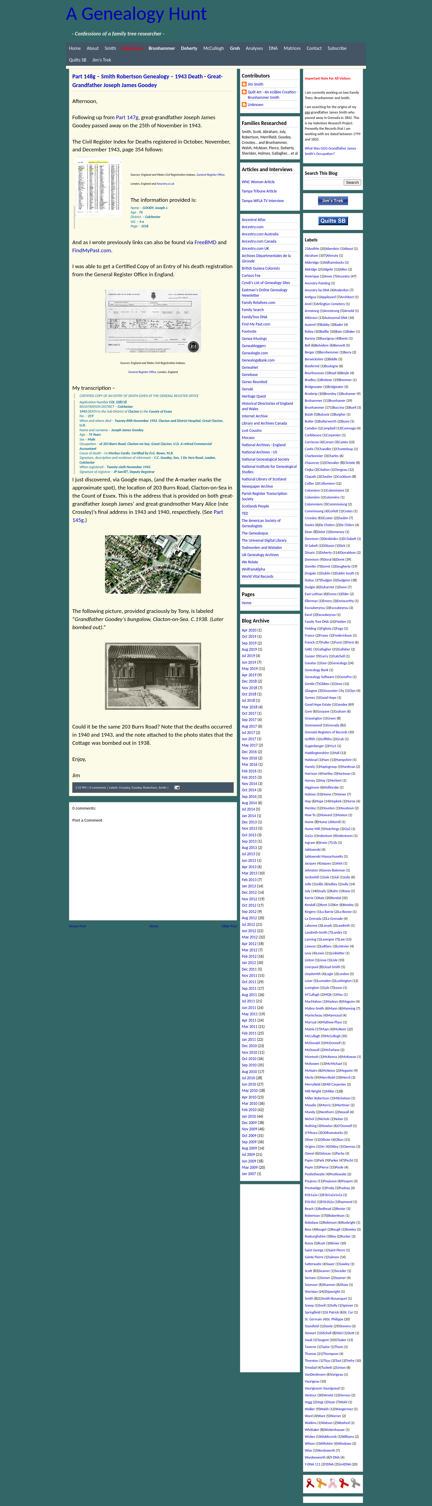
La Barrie (327, 912)
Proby (330, 1188)
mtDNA (345, 1464)
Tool (338, 1361)
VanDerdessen (315, 1374)
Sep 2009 (249, 1141)
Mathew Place (331, 1022)
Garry (324, 656)
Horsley (310, 808)
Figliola (326, 628)
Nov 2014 (249, 783)
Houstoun (347, 808)
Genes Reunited (254, 381)
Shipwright (332, 1291)
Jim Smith (255, 84)
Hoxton (342, 815)
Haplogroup (328, 767)
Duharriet (327, 587)
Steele (328, 1326)
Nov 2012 (249, 898)
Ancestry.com (252, 226)
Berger (309, 352)
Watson (326, 1423)
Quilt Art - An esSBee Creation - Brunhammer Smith (273, 94)
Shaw (344, 1285)
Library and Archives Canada (264, 423)
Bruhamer (348, 394)
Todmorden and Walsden (262, 547)
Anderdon (341, 290)
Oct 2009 (249, 1135)
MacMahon (313, 1001)
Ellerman (311, 601)
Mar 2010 (249, 1103)
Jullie (319, 884)
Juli (336, 877)
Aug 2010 (249, 1071)
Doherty (326, 552)
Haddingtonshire (317, 753)
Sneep (309, 1305)
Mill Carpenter (335, 1084)
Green (331, 718)
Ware (321, 1416)
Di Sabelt (311, 546)
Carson (329, 442)
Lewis (320, 953)
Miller (330, 1091)
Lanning (310, 939)
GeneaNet (250, 367)
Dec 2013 (249, 822)
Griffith (310, 739)
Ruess (309, 1243)
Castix (309, 449)
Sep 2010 (249, 1065)
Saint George (314, 1250)
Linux (323, 960)
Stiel (339, 1333)
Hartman (344, 773)
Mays (325, 1029)
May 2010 (250, 1090)
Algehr (328, 269)
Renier (341, 1209)
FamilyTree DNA (254, 317)
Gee (324, 663)
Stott (350, 1333)
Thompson (331, 1354)
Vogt (320, 1402)
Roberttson (336, 1216)
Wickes (310, 1437)
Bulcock (323, 414)
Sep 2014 (249, 796)
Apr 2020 (249, 630)
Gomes (310, 697)
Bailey (309, 331)
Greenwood (313, 725)
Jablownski (313, 849)
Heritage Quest (254, 396)
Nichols (324, 1119)
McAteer (340, 1029)
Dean (308, 532)
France (310, 635)
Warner (335, 1416)
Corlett (333, 511)
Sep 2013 (249, 841)
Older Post (229, 926)
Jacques (310, 863)
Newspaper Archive (257, 486)
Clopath (310, 476)
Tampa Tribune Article (259, 191)
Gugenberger (314, 746)
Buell (352, 407)
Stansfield (312, 1326)
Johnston (311, 870)
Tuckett (327, 1367)
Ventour (310, 1395)
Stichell (326, 1333)
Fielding (310, 628)
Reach (309, 1209)
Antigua (310, 297)
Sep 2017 (249, 719)
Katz (321, 898)
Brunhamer (337, 400)
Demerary (337, 532)
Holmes (310, 794)
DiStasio (328, 546)
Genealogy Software (319, 677)
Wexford (344, 1423)
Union (341, 1367)
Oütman (325, 1153)
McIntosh (312, 1057)
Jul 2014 (248, 809)
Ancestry (343, 276)
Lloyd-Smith (331, 967)
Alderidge (312, 262)
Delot (321, 532)
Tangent (323, 1340)
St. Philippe (335, 1319)
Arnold (349, 311)
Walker (310, 1409)
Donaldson (348, 552)
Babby (325, 325)
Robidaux (311, 1222)
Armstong (312, 311)
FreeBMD (205, 242)
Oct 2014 (249, 789)
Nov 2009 (249, 1129)
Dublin (326, 573)
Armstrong (332, 311)
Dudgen (326, 580)
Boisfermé (312, 366)
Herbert (336, 780)
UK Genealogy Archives (260, 554)
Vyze (331, 1402)
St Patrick (332, 1312)
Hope (319, 801)
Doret (340, 559)
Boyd (332, 373)
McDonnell (332, 1043)
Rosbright (349, 1222)
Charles (333, 456)
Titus (326, 1361)
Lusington (312, 988)
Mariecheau (313, 1015)
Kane (346, 891)
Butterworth (328, 421)
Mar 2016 (249, 764)
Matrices (292, 48)
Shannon (328, 1285)
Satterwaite (313, 1264)
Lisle (334, 960)
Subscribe (337, 48)
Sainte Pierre (314, 1257)
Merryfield (312, 1084)
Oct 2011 (249, 981)
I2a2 (347, 829)
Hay (322, 780)
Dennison (312, 539)
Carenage (349, 428)
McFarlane (332, 1050)
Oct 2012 (249, 905)
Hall (337, 753)
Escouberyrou (315, 608)
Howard (326, 815)
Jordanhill (312, 877)
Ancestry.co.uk (165, 184)
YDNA (329, 1464)
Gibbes (325, 684)
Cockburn (344, 476)
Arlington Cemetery (330, 304)
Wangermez (344, 1409)
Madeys (332, 1001)
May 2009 (250, 1167)
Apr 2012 (249, 943)
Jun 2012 (249, 930)
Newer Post (77, 926)
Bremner (345, 380)
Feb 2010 (249, 1109)
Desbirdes (330, 539)
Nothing (310, 1126)
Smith (110, 48)
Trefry (350, 1361)
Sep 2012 (249, 911)
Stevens (345, 1326)
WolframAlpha (253, 569)
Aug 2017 (249, 726)
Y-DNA (335, 1457)
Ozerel (309, 1153)
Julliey (332, 884)
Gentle (309, 684)
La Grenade (334, 919)
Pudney (344, 1188)
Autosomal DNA (335, 318)
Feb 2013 (249, 879)
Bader (338, 325)
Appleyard (328, 297)
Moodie (310, 1105)
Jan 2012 (249, 962)
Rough (336, 1229)
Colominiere (335, 490)
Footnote (249, 331)
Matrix (309, 1029)
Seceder (340, 1271)
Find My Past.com (256, 324)
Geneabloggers (254, 345)
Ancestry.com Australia (260, 234)
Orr (322, 1146)
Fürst (350, 642)
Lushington (344, 981)
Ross (308, 1229)
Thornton (311, 1361)
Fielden (340, 622)
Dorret (325, 566)
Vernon (345, 1395)
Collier (309, 483)
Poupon (347, 1181)
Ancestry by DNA (317, 290)
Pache (340, 1153)
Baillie (324, 331)
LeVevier (343, 946)
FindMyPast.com (91, 250)
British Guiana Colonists (261, 268)
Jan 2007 (249, 1173)
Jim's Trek (101, 60)
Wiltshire (326, 1443)
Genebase (250, 374)
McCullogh (213, 48)
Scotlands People (255, 506)
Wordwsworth (315, 1457)
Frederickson (342, 635)
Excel (308, 615)
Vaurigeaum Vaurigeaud (322, 1388)
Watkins (310, 1423)
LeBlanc (326, 946)
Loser (309, 981)
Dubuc (309, 580)
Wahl (343, 1402)
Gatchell (339, 656)
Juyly (322, 891)
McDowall (312, 1050)
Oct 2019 (249, 636)
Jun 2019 (249, 662)
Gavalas (310, 663)
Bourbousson (314, 373)
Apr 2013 (249, 866)
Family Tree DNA (317, 622)
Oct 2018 (249, 694)
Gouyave (323, 711)
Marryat (310, 1022)
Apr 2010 (249, 1097)
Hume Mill (312, 829)
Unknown (255, 104)
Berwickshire (314, 359)
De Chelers (327, 525)
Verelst (328, 1395)
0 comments (97, 787)
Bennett (339, 345)
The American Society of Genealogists (261, 523)
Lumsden (324, 981)
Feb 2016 (249, 771)
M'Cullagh (312, 994)
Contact (314, 48)
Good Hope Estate (318, 704)
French (310, 642)
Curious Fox (251, 275)
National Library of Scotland (264, 479)
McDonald (312, 1043)
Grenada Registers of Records (326, 732)
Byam (345, 421)
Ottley (334, 1146)
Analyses (254, 48)
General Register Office (211, 175)
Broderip (311, 394)
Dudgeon (343, 580)
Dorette (310, 566)
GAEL (308, 649)
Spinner (347, 1305)
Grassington (313, 718)
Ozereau (349, 1146)
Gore (308, 711)
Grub (340, 739)
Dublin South (344, 573)
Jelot (339, 863)
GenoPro (345, 677)
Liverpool (311, 967)
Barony (310, 338)
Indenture (325, 836)
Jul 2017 (248, 732)
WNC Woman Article (258, 181)
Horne (351, 801)
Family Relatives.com (258, 302)
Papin (309, 1160)
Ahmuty (332, 255)
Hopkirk (335, 801)
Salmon (333, 1257)
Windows (345, 1443)
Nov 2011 (249, 975)
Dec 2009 (249, 1122)
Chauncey (312, 463)
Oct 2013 (249, 835)
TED (245, 513)
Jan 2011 (249, 1039)
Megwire (346, 1070)
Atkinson (311, 318)
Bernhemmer (329, 352)
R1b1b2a (327, 1202)
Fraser (324, 635)
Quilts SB (77, 60)
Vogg (308, 1402)
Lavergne (327, 939)
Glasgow (311, 691)
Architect (347, 297)
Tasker (341, 1340)
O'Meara (311, 1133)
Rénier (335, 1243)
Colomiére (332, 497)
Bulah (309, 414)
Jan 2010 (249, 1116)
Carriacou (312, 442)
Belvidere (322, 345)
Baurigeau (327, 338)
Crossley (124, 787)
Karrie (309, 898)
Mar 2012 (249, 950)
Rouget (321, 1229)
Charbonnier (314, 456)
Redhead (324, 1209)
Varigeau (337, 1374)
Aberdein (332, 249)
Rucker (346, 1236)
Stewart (310, 1333)
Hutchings (332, 829)
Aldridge (311, 269)
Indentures (345, 836)
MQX (328, 994)
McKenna (330, 1057)
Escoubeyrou (339, 608)
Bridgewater (313, 387)
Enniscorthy (345, 601)
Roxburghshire (315, 1236)
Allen (343, 269)
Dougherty (343, 566)
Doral (327, 559)
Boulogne (331, 366)
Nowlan (326, 1126)
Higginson (312, 787)
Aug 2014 (249, 802)
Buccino (338, 407)
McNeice (328, 1070)
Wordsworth (326, 1450)
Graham (340, 711)
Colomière (312, 497)
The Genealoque (255, 533)
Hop (308, 801)
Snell (322, 1305)
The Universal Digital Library (264, 540)
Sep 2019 (249, 643)
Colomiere (312, 490)
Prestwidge (313, 1188)
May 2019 (250, 668)
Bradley (310, 380)
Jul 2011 (248, 1001)
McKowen (312, 1064)
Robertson (150, 787)
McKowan (349, 1057)
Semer (325, 1278)
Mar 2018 (249, 707)
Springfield (312, 1312)
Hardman (348, 767)
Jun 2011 (249, 1007)
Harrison (311, 773)
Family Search (253, 309)
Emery (327, 601)
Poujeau (311, 1181)
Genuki (247, 389)
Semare (310, 1278)
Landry (337, 932)
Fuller (325, 642)
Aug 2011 (249, 994)
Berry (347, 352)
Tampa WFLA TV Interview (263, 200)
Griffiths (326, 739)
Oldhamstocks (332, 1133)
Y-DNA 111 (312, 1464)
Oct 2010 (249, 1058)
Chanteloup (344, 449)
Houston (328, 808)
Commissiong (337, 504)
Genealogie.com (255, 353)
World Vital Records (257, 576)
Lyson (338, 988)
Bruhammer (313, 400)
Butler (309, 421)
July (307, 891)
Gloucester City (333, 691)
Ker (336, 905)
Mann (333, 1008)
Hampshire (344, 760)
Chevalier (332, 463)
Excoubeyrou (326, 615)
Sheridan (311, 1291)
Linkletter (338, 953)
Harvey (310, 780)
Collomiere (327, 483)
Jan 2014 (249, 815)
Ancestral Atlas (254, 219)
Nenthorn (327, 1112)
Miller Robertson (317, 1098)
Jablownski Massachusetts (324, 856)
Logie (329, 974)
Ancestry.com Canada (259, 241)
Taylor (325, 1347)
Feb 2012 (249, 956)
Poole (339, 1167)
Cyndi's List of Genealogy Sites (266, 282)
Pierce (324, 1167)
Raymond (345, 1202)
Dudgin (310, 587)
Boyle (345, 373)
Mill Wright (313, 1091)
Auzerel (310, 325)
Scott (308, 1271)
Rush (321, 1243)
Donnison (312, 559)
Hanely (310, 767)
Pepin (309, 1167)
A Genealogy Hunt (136, 13)
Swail (308, 1340)
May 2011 (250, 1014)
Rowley (350, 1229)
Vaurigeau (312, 1381)
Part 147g (127, 117)
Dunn (343, 587)
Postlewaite (338, 1174)
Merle (309, 1077)
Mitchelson (342, 1098)
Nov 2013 (249, 828)
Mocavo (248, 437)
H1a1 (332, 746)
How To (310, 815)
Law (342, 939)
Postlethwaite (315, 1174)
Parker (333, 1160)
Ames (328, 276)
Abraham (311, 255)
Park (321, 1160)
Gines (338, 684)
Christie (349, 463)
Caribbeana (313, 435)
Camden (311, 428)
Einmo (332, 594)
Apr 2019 (249, 674)
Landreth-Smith (316, 932)
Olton (339, 1140)
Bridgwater (335, 387)
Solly (334, 1305)
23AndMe (312, 249)
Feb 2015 (249, 777)
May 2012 (250, 937)
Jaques (326, 863)
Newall (344, 1112)
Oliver (309, 1140)
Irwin (323, 843)
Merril (345, 1077)
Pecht (349, 1160)
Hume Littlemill (329, 822)
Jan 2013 (249, 886)
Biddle (333, 359)
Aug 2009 (249, 1148)
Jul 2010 (248, 1077)
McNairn (311, 1070)
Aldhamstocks (334, 262)
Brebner (326, 380)
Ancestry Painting (317, 283)
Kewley (349, 905)
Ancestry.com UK (255, 248)
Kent (323, 905)
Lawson (310, 946)
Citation (324, 470)
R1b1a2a (311, 1195)
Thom (339, 1347)
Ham (325, 760)
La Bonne (345, 912)
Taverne (310, 1347)
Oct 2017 (249, 713)
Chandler (325, 449)
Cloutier (327, 476)
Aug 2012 (249, 917)
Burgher (340, 414)
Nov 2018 (249, 687)
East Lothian (313, 594)
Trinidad (310, 1367)
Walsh (324, 1409)
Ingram (310, 843)
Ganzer (310, 656)
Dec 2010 (249, 1045)
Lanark (327, 925)
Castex (343, 442)
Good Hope (328, 697)
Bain (339, 331)
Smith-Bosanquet (334, 1298)
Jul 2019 (248, 655)
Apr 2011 (249, 1020)
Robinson (330, 1222)
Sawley (345, 1264)
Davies (309, 525)
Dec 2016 (249, 751)
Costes (348, 511)
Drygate (310, 573)
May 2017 (250, 745)
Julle (308, 884)
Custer (328, 518)
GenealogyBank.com (258, 360)
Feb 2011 (249, 1033)
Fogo (339, 628)
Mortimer (343, 1105)
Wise (308, 1450)
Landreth (343, 925)
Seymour (311, 1285)
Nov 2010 (249, 1052)
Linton (309, 960)
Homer (341, 794)
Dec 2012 (249, 892)
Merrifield (327, 1077)
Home (75, 48)
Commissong (314, 511)
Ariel (308, 304)
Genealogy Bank (316, 670)
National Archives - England (264, 444)
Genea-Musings (254, 338)
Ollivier (325, 1140)
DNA (273, 48)
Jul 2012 (248, 924)
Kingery (310, 912)
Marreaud (334, 1015)
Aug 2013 (249, 847)
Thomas (310, 1354)
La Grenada (313, 919)
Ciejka (309, 470)
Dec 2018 (249, 681)
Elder (345, 594)
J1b (334, 843)
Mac (340, 994)
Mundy (310, 1112)
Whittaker (312, 1430)
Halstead (311, 760)
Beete (343, 338)
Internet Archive (255, 416)
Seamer (324, 1271)
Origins (310, 1146)
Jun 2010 (249, 1084)
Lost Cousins (252, 430)
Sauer (330, 1264)
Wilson (310, 1443)
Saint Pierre (336, 1250)
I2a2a (309, 836)
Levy (308, 953)
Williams (347, 1437)
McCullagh (312, 1036)
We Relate (250, 562)
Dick (342, 546)
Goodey (136, 787)
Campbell (328, 428)
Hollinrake (331, 787)
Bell (307, 345)
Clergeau (340, 470)
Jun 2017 (249, 738)
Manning (348, 1008)
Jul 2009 (248, 1154)
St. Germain (313, 1319)
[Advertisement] (266, 1277)
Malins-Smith (314, 1008)
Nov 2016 (249, 758)
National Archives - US (259, 452)
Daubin (343, 518)
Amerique (312, 276)
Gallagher (324, 649)
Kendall (310, 905)
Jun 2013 (249, 860)
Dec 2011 (249, 969)
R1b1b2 (310, 1202)
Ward (309, 1416)
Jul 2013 (248, 853)
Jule (326, 877)
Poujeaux (330, 1181)
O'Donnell (345, 1126)
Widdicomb (328, 1437)
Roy (333, 1236)
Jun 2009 (249, 1161)
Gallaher (344, 649)
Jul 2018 (248, 700)
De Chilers (347, 525)
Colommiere (314, 504)
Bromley (330, 394)
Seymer (340, 1278)
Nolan (338, 1119)
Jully (345, 884)
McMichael (334, 1064)
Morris (326, 1105)
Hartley (327, 773)
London (343, 974)
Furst (338, 642)
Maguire (349, 1001)
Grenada (333, 725)
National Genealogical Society (265, 459)
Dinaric (310, 552)
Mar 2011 (249, 1026)
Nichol (309, 1119)
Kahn (334, 891)
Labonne (311, 925)
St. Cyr (348, 1312)
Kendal (336, 898)
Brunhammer (314, 407)
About (93, 48)
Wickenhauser (334, 1430)
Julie (347, 877)
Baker (351, 331)
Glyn (352, 691)
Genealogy (339, 663)
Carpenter (333, 435)
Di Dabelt (349, 539)
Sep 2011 (249, 988)
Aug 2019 (249, 649)
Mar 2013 (249, 873)
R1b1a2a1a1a (332, 1195)
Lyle (326, 988)
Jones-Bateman (334, 870)
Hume (309, 822)
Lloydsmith (313, 974)
